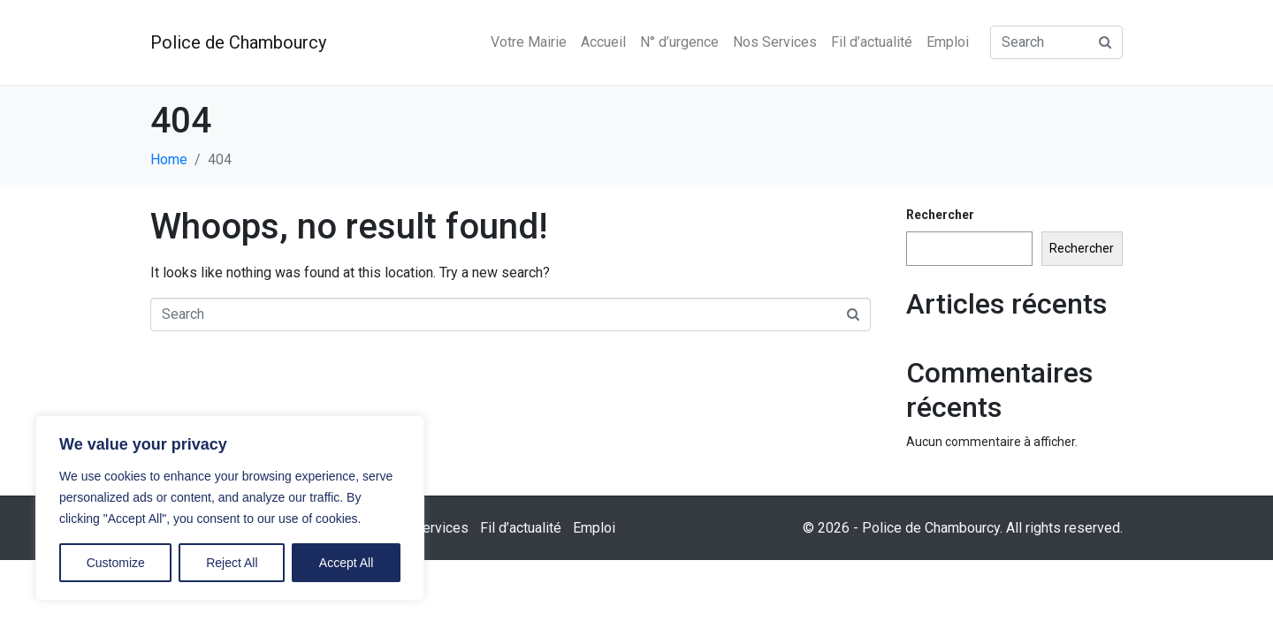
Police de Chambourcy (238, 42)
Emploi (947, 42)
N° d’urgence (679, 42)
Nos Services (775, 42)
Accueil (603, 42)
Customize (116, 563)
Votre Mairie (529, 42)
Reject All (231, 563)
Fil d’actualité (871, 42)
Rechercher (940, 215)
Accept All (346, 563)
